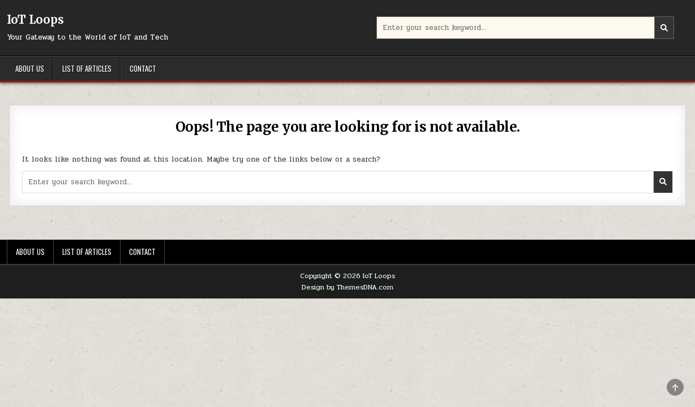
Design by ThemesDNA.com (347, 287)
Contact (143, 68)
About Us (29, 68)
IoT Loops (35, 19)
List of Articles (86, 68)
